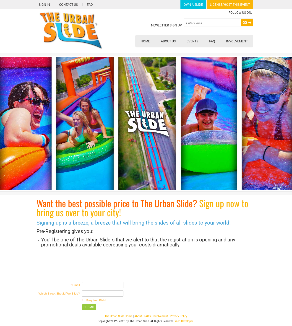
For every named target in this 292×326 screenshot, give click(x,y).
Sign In (44, 4)
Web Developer (184, 321)
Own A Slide (193, 4)
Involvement (237, 41)
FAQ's (147, 316)
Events (192, 41)
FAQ (90, 4)
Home (145, 41)
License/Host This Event (230, 4)
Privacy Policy (178, 316)
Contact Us (68, 4)
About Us (168, 41)
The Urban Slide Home (118, 316)
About (138, 316)
